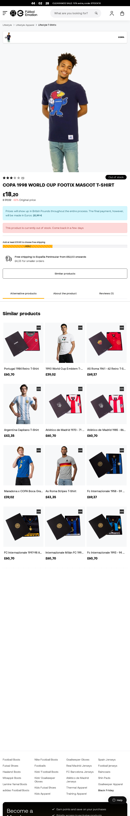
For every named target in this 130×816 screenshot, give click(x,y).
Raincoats (104, 771)
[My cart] (122, 13)
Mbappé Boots (12, 777)
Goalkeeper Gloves (77, 759)
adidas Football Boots (16, 790)
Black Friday (106, 790)
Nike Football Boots (46, 759)
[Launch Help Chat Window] (117, 800)
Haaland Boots (12, 771)
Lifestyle (7, 25)
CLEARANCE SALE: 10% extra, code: (76, 3)
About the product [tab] (65, 293)
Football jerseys (107, 765)
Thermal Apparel (76, 787)
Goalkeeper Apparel (110, 784)
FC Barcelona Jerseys (80, 771)
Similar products (65, 273)
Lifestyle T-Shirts (47, 25)
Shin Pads (104, 777)
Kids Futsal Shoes (45, 787)
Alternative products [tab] (23, 293)
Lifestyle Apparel (25, 25)
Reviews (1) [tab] (106, 293)
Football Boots (11, 759)
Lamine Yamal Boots (15, 784)
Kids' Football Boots (47, 771)
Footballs (40, 765)
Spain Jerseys (107, 759)
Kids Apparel (42, 793)
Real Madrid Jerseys (79, 765)
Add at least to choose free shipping (24, 242)
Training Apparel (76, 793)
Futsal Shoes (10, 765)
